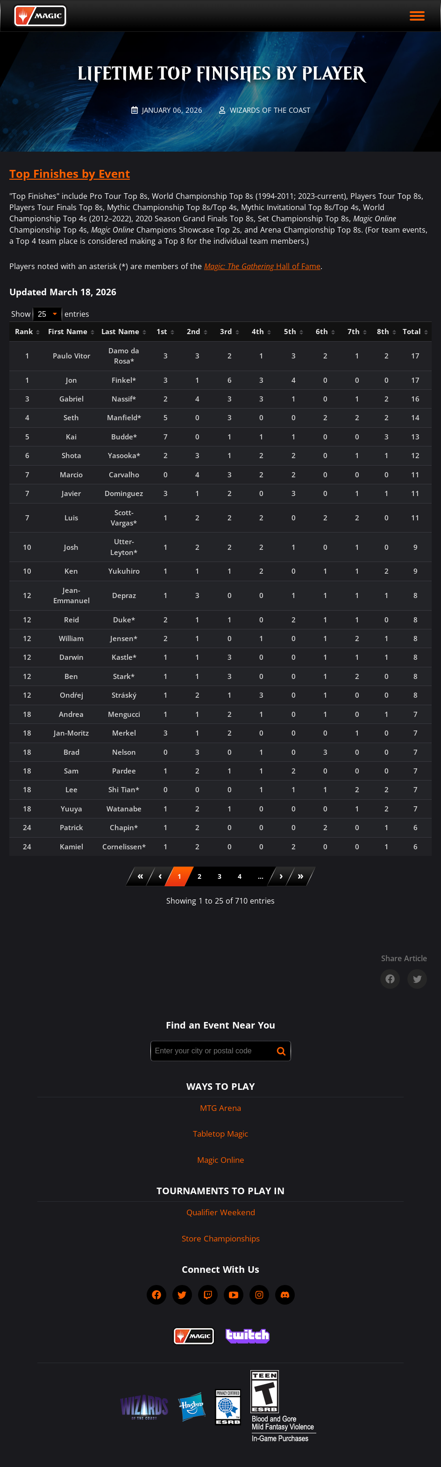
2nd (197, 331)
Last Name (123, 331)
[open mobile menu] (417, 16)
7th (357, 331)
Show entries (50, 314)
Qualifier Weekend (220, 1212)
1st (165, 331)
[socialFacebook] (156, 1295)
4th (261, 331)
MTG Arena (220, 1107)
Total (415, 331)
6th (325, 331)
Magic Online (220, 1159)
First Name (71, 331)
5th (293, 331)
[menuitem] (140, 876)
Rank (27, 331)
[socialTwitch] (208, 1295)
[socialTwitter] (182, 1295)
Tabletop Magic (220, 1133)
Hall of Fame (262, 266)
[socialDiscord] (285, 1295)
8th (386, 331)
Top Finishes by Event (69, 173)
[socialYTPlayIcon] (233, 1295)
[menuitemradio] (179, 876)
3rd (229, 331)
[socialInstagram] (259, 1295)
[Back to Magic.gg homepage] (40, 16)
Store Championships (221, 1238)
